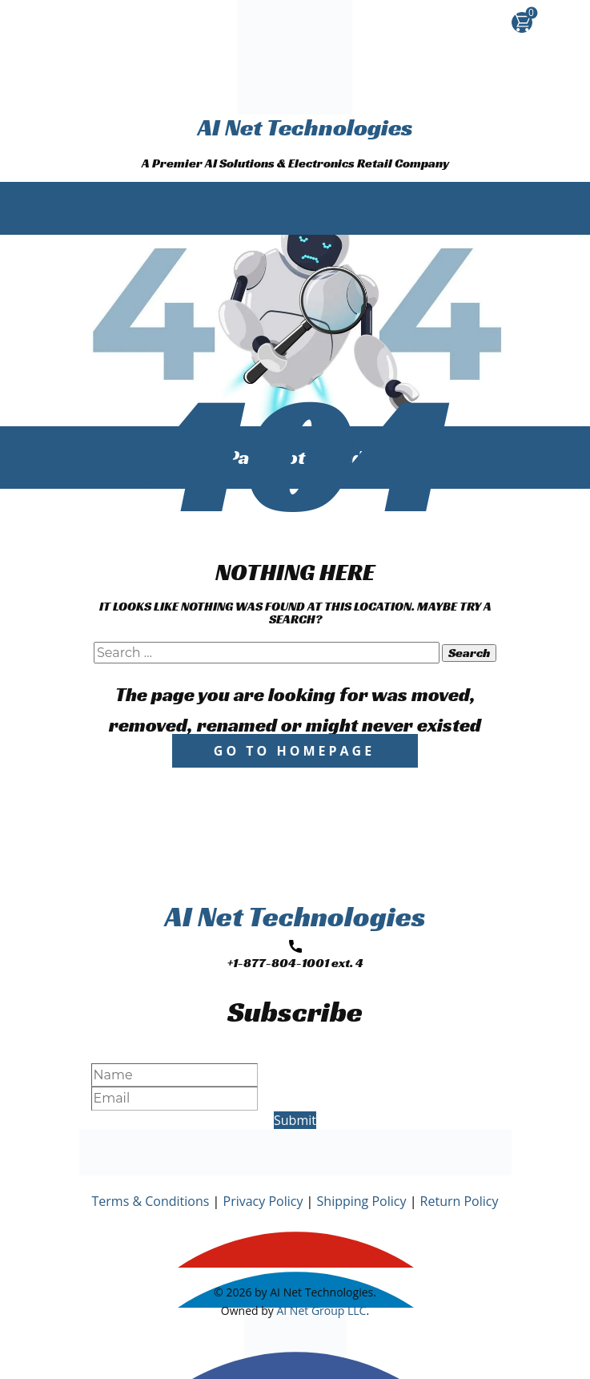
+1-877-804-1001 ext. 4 (295, 955)
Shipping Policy (362, 1201)
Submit (295, 1120)
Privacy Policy (263, 1201)
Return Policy (459, 1201)
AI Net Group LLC (321, 1310)
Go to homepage (294, 751)
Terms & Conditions (151, 1201)
